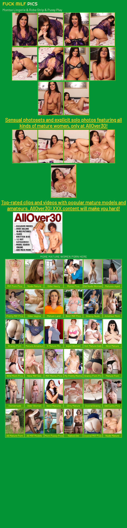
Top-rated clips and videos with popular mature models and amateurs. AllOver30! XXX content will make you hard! (63, 205)
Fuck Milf (20, 4)
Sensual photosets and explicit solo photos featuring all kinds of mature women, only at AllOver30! (63, 123)
